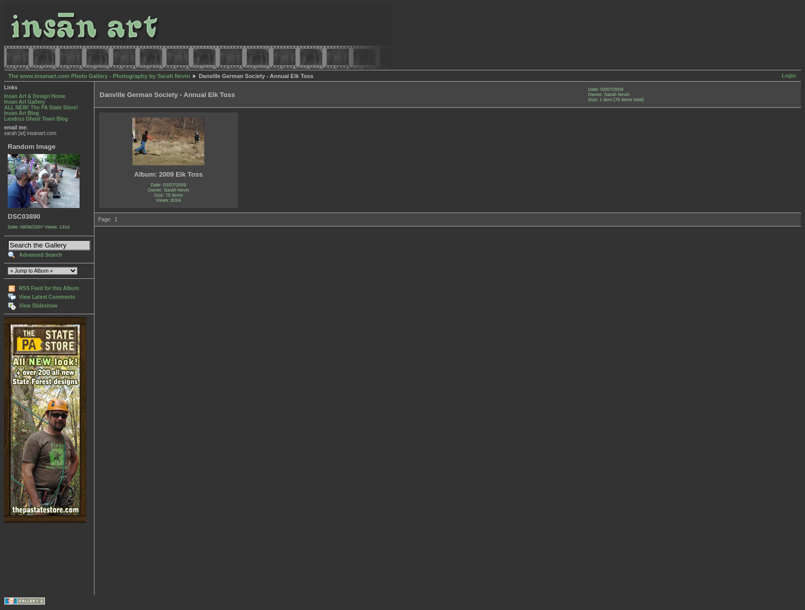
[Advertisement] (36, 559)
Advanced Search (40, 255)
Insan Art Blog (21, 113)
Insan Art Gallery (24, 102)
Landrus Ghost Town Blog (36, 119)
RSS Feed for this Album (49, 288)
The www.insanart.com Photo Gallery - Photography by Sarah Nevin (99, 76)
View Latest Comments (47, 297)
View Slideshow (38, 306)
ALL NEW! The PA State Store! (41, 107)
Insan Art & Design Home (35, 96)
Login (789, 76)
